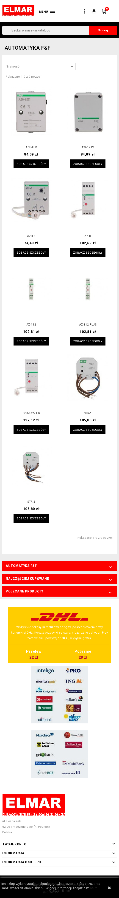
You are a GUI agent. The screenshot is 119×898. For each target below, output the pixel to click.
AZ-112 (31, 324)
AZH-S (31, 236)
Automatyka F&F (21, 566)
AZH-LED (31, 147)
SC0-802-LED (31, 413)
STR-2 (31, 501)
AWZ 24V (87, 147)
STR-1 (88, 413)
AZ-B (87, 236)
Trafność (41, 66)
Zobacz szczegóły (31, 164)
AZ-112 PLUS (88, 324)
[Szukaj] (59, 30)
